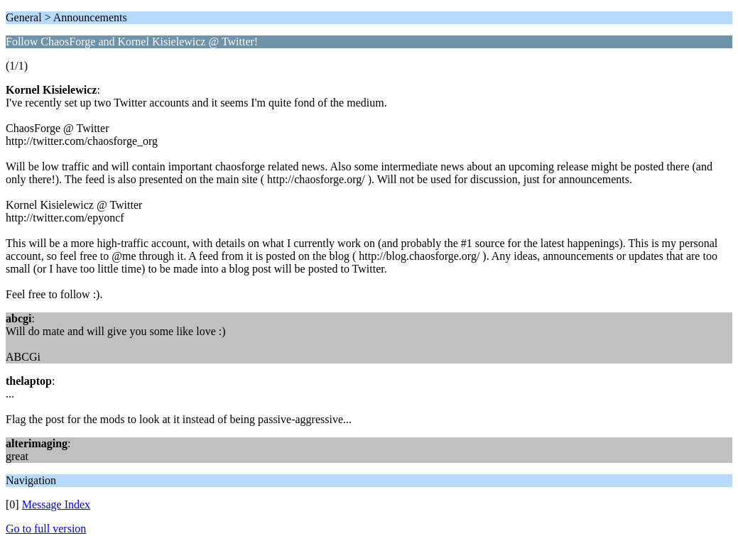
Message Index (56, 504)
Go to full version (46, 529)
